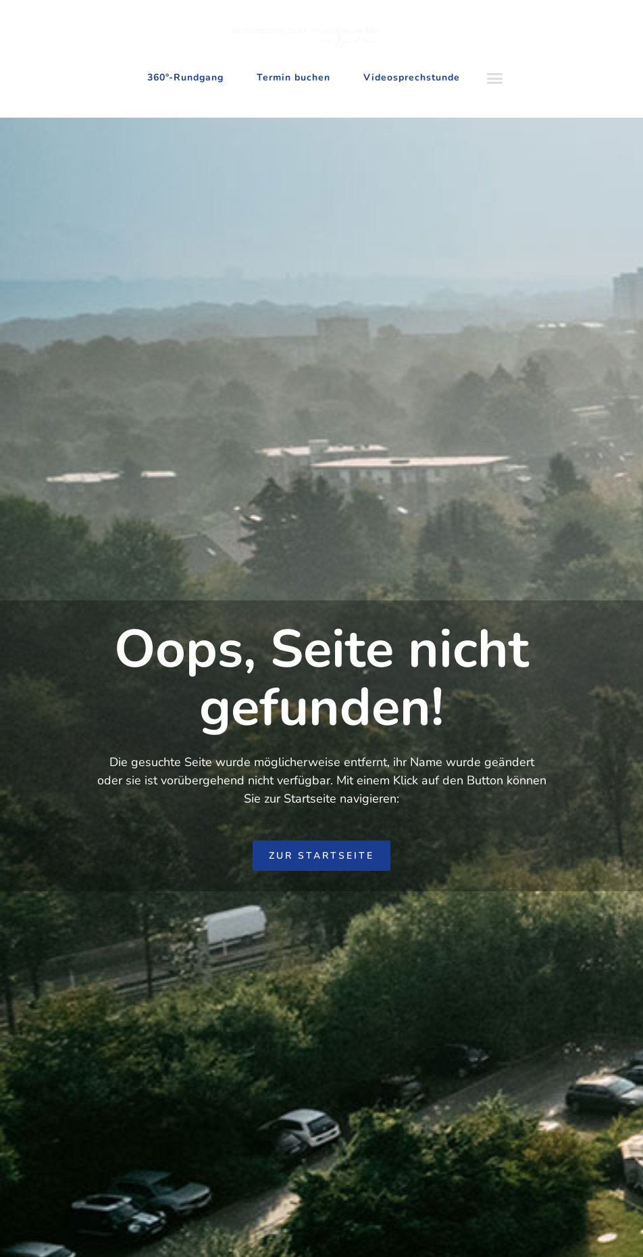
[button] (494, 78)
